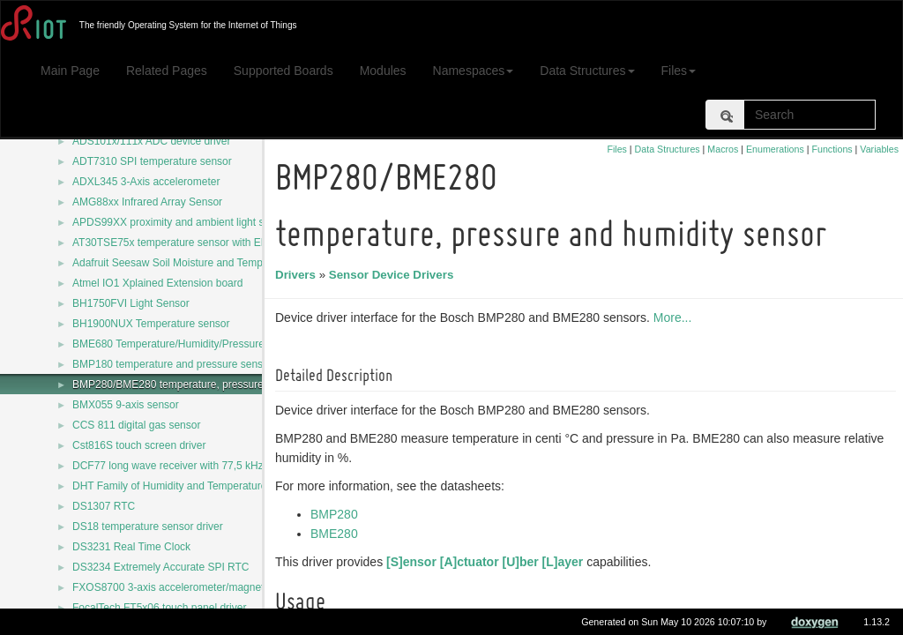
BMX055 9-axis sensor (125, 405)
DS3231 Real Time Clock (131, 547)
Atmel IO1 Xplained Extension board (157, 283)
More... (675, 317)
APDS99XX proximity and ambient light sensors (183, 222)
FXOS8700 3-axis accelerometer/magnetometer (184, 587)
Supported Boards (283, 71)
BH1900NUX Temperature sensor (151, 324)
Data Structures (587, 71)
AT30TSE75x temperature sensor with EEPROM (186, 242)
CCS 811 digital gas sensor (136, 425)
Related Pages (166, 71)
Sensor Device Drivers (394, 274)
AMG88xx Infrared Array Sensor (147, 202)
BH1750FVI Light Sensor (131, 303)
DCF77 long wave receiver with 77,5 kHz (168, 465)
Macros (722, 149)
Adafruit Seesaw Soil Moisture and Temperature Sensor (202, 263)
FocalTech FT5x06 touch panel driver (159, 607)
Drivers (298, 274)
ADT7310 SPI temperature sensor (152, 161)
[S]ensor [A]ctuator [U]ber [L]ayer (487, 562)
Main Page (70, 71)
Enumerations (775, 149)
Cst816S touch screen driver (138, 445)
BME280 (337, 534)
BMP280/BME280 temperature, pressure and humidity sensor (217, 384)
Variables (879, 149)
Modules (383, 71)
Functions (831, 149)
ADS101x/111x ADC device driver (151, 141)
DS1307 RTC (103, 506)
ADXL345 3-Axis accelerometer (146, 182)
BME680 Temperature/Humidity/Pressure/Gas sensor (197, 344)
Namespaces (473, 71)
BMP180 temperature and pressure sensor (172, 364)
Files (679, 71)
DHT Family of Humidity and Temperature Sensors (190, 486)
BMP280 (337, 514)
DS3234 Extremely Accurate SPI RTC (161, 567)
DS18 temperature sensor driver (147, 526)
